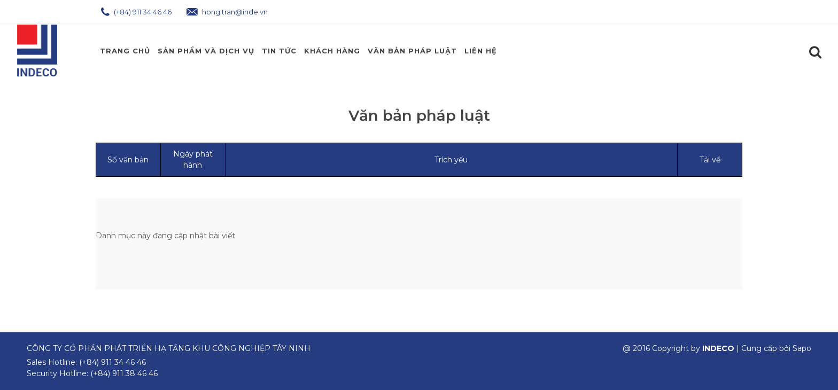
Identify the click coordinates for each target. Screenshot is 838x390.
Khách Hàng (332, 50)
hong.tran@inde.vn (227, 11)
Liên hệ (480, 50)
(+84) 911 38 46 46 (124, 373)
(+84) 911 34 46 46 (136, 11)
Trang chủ (125, 50)
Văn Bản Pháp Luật (412, 50)
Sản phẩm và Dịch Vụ (206, 50)
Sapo (802, 348)
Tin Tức (279, 50)
